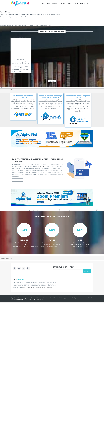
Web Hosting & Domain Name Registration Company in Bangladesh (37, 287)
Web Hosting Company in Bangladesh (35, 299)
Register (82, 3)
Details (14, 71)
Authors (63, 3)
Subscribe (87, 271)
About (69, 3)
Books (48, 3)
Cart (20, 71)
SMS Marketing (41, 166)
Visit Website (17, 180)
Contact (75, 3)
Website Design (62, 298)
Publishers (55, 3)
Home (43, 3)
